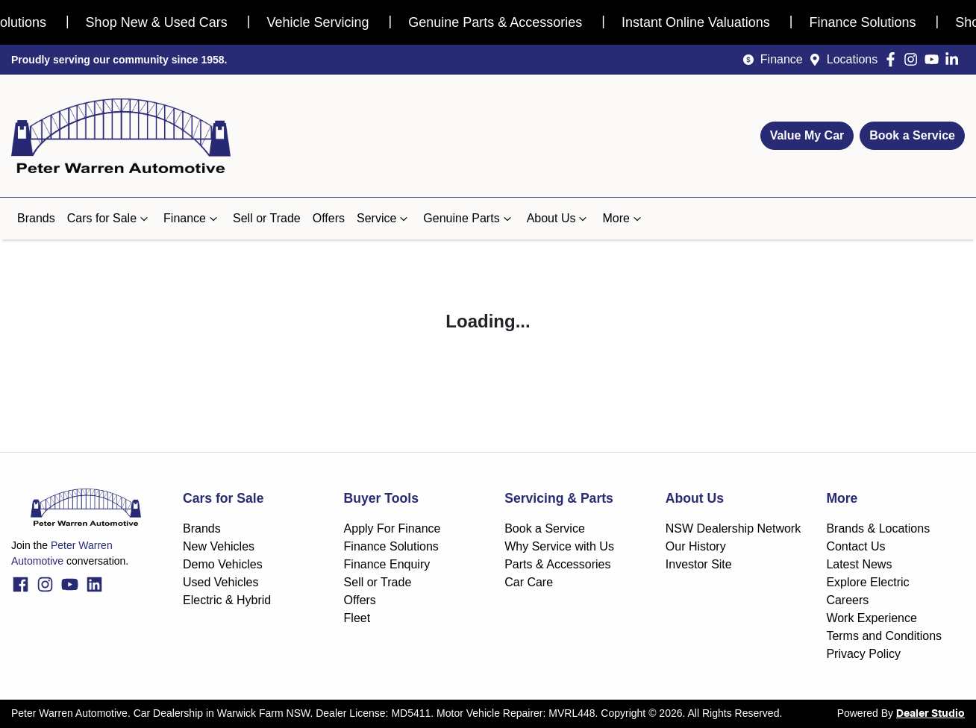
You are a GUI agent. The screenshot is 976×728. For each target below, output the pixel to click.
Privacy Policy (863, 653)
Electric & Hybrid (227, 600)
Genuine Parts (468, 218)
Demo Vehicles (223, 564)
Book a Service (912, 135)
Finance (781, 59)
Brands (36, 218)
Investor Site (699, 564)
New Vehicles (218, 546)
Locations (852, 59)
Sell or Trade (267, 218)
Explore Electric (867, 582)
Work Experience (871, 618)
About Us (559, 218)
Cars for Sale (109, 218)
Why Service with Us (559, 546)
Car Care (528, 582)
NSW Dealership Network (733, 528)
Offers (329, 218)
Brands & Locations (878, 528)
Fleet (357, 618)
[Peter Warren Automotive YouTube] (935, 59)
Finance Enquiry (387, 564)
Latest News (859, 564)
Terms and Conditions (884, 636)
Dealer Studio (930, 714)
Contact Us (855, 546)
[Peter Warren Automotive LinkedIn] (955, 59)
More (623, 218)
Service (384, 218)
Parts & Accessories (557, 564)
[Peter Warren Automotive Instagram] (914, 59)
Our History (696, 546)
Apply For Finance (392, 528)
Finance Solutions (391, 546)
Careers (847, 600)
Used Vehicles (220, 582)
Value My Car (807, 135)
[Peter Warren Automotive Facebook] (893, 59)
